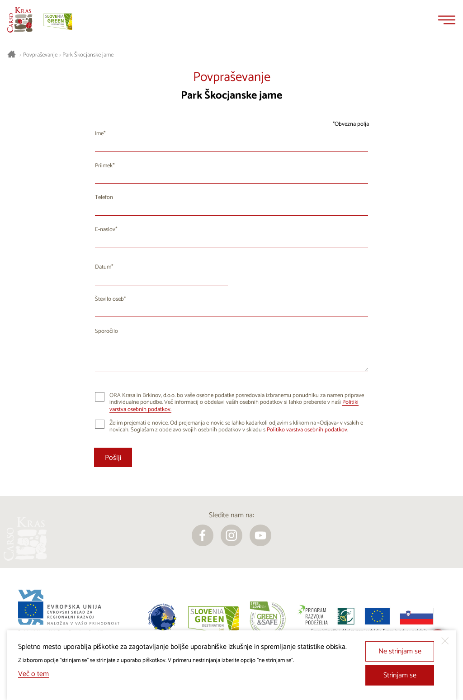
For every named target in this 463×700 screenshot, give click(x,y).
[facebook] (202, 535)
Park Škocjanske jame (87, 55)
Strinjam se (399, 675)
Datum (103, 267)
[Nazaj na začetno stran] (20, 20)
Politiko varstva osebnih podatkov (307, 430)
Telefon (104, 197)
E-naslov (105, 229)
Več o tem (33, 674)
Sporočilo (106, 331)
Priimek (104, 165)
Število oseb (109, 299)
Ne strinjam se (399, 651)
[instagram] (231, 535)
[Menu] (447, 20)
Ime (99, 133)
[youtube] (260, 535)
